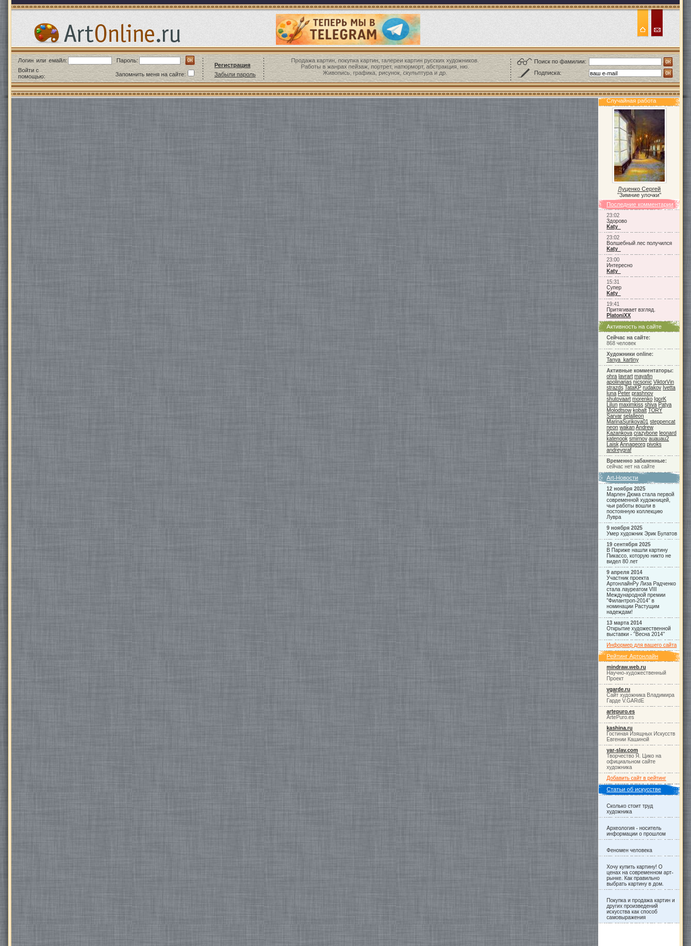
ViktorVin (663, 382)
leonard (668, 433)
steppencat (662, 422)
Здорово (616, 221)
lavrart (625, 376)
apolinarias (619, 382)
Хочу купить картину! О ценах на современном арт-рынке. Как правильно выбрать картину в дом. (639, 875)
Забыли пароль (235, 74)
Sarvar (614, 416)
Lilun (611, 404)
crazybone (646, 433)
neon (612, 427)
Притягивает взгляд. (630, 310)
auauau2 (659, 439)
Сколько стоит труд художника (629, 808)
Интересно (619, 265)
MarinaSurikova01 (627, 422)
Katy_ (613, 227)
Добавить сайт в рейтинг (636, 778)
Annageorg (632, 444)
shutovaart (618, 399)
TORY (655, 410)
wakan (626, 427)
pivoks (654, 444)
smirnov (638, 439)
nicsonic (642, 382)
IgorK (660, 399)
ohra (611, 376)
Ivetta (669, 387)
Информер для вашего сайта (641, 645)
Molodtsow (618, 410)
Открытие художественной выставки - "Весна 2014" (638, 631)
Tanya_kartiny (622, 360)
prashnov (642, 393)
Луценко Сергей (639, 189)
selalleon (633, 416)
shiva (651, 404)
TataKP (632, 387)
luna (611, 393)
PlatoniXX (618, 315)
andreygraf (618, 450)
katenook (617, 439)
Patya (665, 404)
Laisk (612, 444)
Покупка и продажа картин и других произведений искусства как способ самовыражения (640, 909)
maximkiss (631, 404)
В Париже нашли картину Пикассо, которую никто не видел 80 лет (638, 555)
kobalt (640, 410)
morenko (642, 399)
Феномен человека (629, 850)
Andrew (644, 427)
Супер (613, 287)
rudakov (652, 387)
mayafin (643, 376)
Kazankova (619, 433)
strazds (614, 387)
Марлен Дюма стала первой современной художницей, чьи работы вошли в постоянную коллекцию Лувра (640, 506)
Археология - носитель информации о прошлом (636, 831)
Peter (624, 393)
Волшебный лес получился (639, 243)
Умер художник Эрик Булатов (641, 533)
